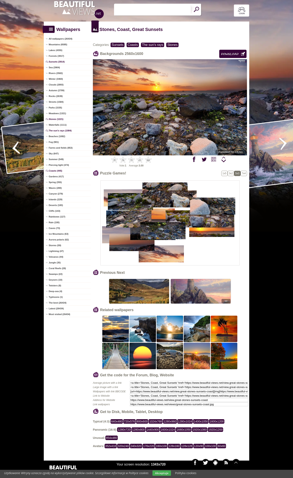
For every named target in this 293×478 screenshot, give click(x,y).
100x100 (210, 446)
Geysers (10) (55, 280)
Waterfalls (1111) (58, 125)
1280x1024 (185, 421)
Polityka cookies (185, 473)
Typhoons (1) (56, 297)
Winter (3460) (56, 79)
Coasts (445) (55, 171)
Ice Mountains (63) (58, 234)
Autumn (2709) (56, 90)
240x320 (136, 446)
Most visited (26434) (59, 314)
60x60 (221, 446)
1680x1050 (183, 429)
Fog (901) (54, 142)
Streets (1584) (56, 102)
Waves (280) (55, 188)
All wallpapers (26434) (60, 39)
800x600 (142, 421)
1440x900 (152, 429)
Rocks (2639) (56, 96)
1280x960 (170, 421)
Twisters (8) (55, 285)
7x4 (244, 173)
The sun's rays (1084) (60, 130)
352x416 (110, 446)
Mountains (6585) (58, 44)
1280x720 (124, 429)
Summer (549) (56, 159)
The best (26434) (57, 303)
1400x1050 (201, 421)
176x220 (148, 446)
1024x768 (155, 421)
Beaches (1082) (57, 136)
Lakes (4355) (55, 50)
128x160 (174, 446)
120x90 (198, 446)
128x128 (186, 446)
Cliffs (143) (54, 211)
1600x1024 (168, 429)
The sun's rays (152, 45)
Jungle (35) (55, 262)
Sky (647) (54, 153)
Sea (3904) (54, 67)
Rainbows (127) (57, 216)
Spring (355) (55, 182)
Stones (172, 45)
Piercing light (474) (59, 165)
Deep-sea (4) (55, 291)
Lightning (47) (56, 251)
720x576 (129, 421)
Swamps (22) (55, 274)
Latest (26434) (56, 308)
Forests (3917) (56, 56)
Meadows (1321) (57, 113)
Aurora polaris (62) (59, 239)
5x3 (237, 173)
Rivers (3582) (56, 73)
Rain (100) (54, 222)
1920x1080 (200, 429)
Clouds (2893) (56, 84)
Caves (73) (54, 228)
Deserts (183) (56, 205)
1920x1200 (215, 429)
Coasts (133, 45)
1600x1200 (217, 421)
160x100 (161, 446)
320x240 (123, 446)
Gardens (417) (56, 176)
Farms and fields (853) (61, 148)
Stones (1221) (56, 119)
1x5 (224, 173)
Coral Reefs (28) (57, 268)
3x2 (231, 173)
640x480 (116, 421)
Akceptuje (161, 473)
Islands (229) (55, 199)
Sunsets (117, 45)
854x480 (111, 437)
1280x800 (138, 429)
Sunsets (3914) (57, 61)
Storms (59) (55, 245)
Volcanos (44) (56, 257)
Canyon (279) (56, 193)
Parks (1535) (55, 107)
